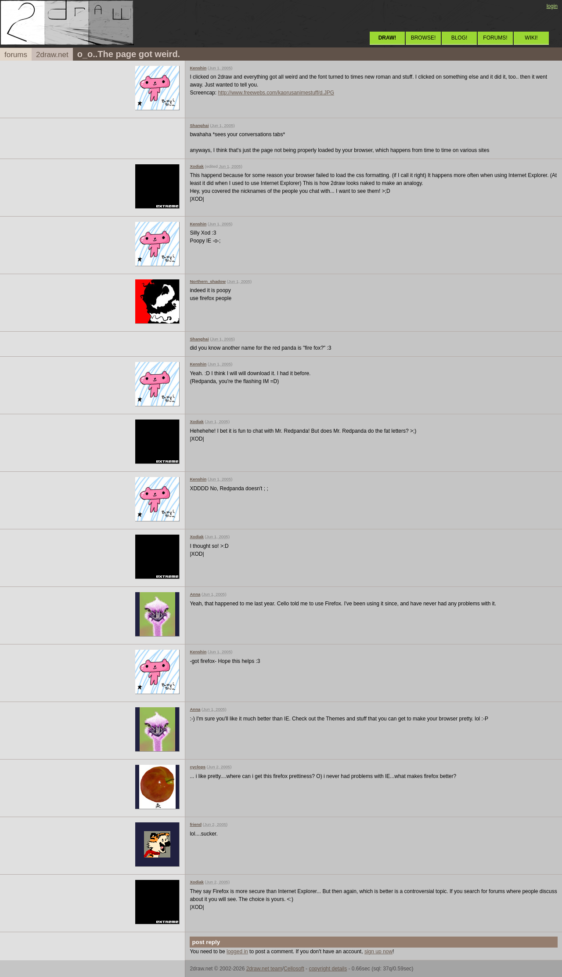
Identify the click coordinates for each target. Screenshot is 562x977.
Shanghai (199, 125)
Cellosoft (294, 969)
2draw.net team (264, 969)
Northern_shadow (208, 281)
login (552, 6)
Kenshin (198, 67)
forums (15, 55)
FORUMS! (495, 38)
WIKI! (531, 38)
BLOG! (459, 38)
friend (196, 824)
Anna (195, 594)
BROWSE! (423, 38)
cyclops (197, 766)
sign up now (378, 951)
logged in (237, 951)
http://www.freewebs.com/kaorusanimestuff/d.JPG (276, 93)
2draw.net (52, 55)
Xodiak (196, 166)
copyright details (328, 969)
